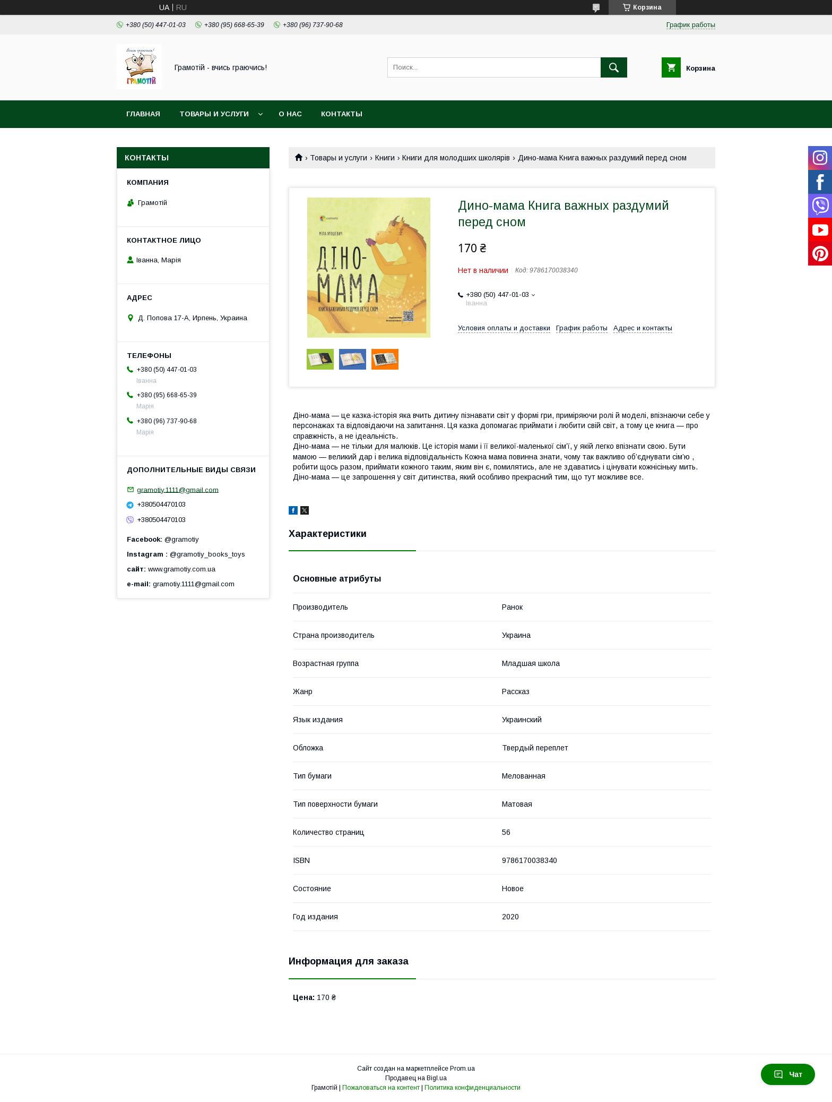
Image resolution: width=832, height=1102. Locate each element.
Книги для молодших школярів (456, 157)
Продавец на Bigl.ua (416, 1078)
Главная (143, 114)
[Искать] (614, 67)
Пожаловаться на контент (381, 1087)
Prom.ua (462, 1068)
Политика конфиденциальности (472, 1087)
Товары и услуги (214, 114)
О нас (290, 114)
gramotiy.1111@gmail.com (178, 489)
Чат (788, 1074)
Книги (385, 157)
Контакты (341, 114)
